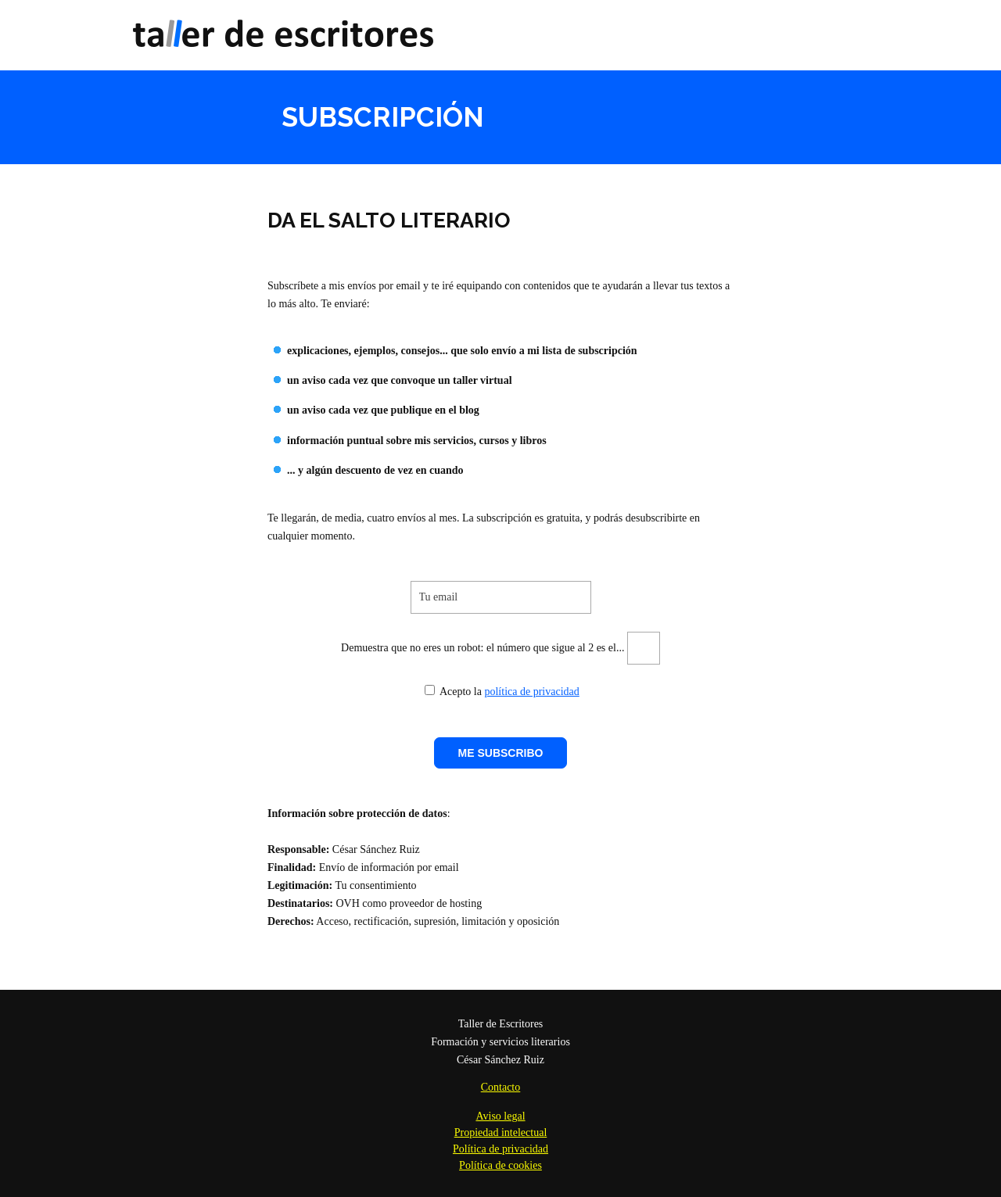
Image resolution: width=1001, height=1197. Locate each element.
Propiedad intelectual (500, 1132)
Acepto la (453, 691)
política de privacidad (531, 691)
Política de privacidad (500, 1149)
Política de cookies (500, 1165)
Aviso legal (500, 1116)
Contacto (501, 1087)
